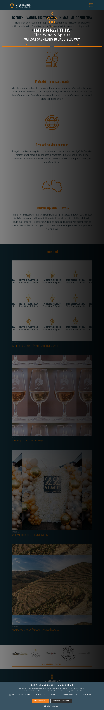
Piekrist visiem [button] (40, 701)
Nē (78, 44)
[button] (52, 706)
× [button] (101, 684)
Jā (26, 44)
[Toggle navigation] (91, 5)
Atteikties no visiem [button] (61, 701)
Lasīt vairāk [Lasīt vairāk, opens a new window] (79, 691)
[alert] (52, 696)
